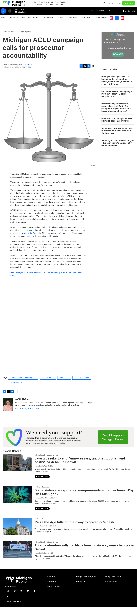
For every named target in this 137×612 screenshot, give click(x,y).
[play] (3, 16)
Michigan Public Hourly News (86, 581)
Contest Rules (81, 586)
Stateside (15, 23)
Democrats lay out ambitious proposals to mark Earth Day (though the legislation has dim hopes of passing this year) (116, 112)
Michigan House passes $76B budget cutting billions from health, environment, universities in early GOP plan (116, 85)
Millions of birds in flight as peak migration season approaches (116, 124)
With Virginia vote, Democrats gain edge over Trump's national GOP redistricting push (117, 147)
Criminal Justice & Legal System (17, 36)
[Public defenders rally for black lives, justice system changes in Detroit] (17, 554)
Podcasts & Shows (31, 23)
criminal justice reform (19, 387)
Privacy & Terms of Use (113, 581)
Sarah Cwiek (26, 70)
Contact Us (51, 581)
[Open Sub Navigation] (7, 23)
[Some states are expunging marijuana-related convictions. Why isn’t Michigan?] (17, 499)
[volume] (10, 16)
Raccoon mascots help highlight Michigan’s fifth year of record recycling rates (116, 98)
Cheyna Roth (39, 531)
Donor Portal (115, 6)
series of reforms (30, 238)
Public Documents (53, 591)
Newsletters (101, 23)
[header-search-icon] (105, 6)
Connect (73, 23)
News (3, 23)
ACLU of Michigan (82, 382)
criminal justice (48, 382)
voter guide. (59, 235)
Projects (48, 23)
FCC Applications (111, 586)
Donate (131, 6)
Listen (61, 23)
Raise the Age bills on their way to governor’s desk (74, 527)
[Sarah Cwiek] (8, 409)
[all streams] (129, 16)
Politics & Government (43, 492)
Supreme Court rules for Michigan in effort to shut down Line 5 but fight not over (117, 135)
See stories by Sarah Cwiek (27, 413)
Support (86, 23)
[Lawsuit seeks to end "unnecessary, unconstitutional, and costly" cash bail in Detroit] (17, 467)
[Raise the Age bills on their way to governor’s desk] (17, 531)
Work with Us (51, 586)
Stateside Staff (40, 503)
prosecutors (64, 382)
